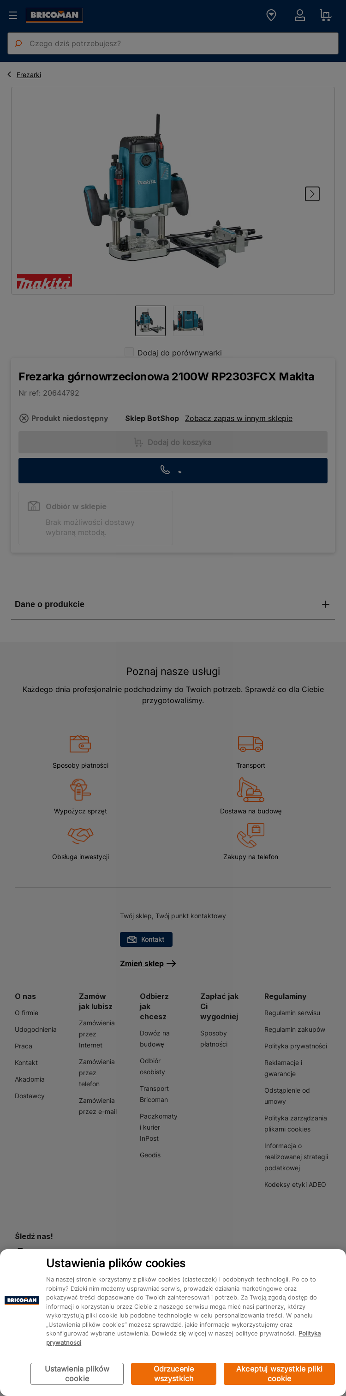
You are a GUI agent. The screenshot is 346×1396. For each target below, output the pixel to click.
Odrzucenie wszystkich (174, 1373)
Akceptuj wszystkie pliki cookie (279, 1373)
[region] (173, 1322)
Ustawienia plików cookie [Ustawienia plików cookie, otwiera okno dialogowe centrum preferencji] (77, 1373)
